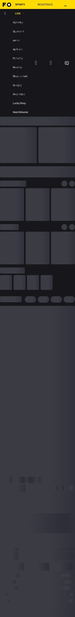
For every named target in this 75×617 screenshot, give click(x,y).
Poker (19, 31)
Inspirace (21, 67)
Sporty (20, 4)
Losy (18, 40)
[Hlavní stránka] (6, 4)
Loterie (20, 49)
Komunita (21, 58)
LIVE (18, 13)
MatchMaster (20, 112)
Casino (20, 22)
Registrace (45, 4)
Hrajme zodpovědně (23, 90)
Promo (19, 76)
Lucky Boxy (19, 103)
